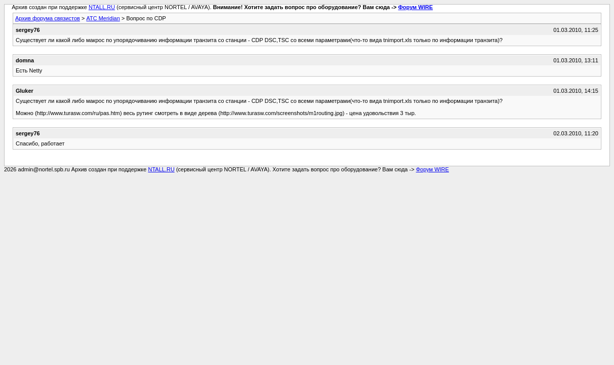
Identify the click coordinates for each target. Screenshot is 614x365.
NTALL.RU (102, 7)
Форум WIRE (415, 7)
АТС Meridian (102, 18)
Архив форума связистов (47, 18)
